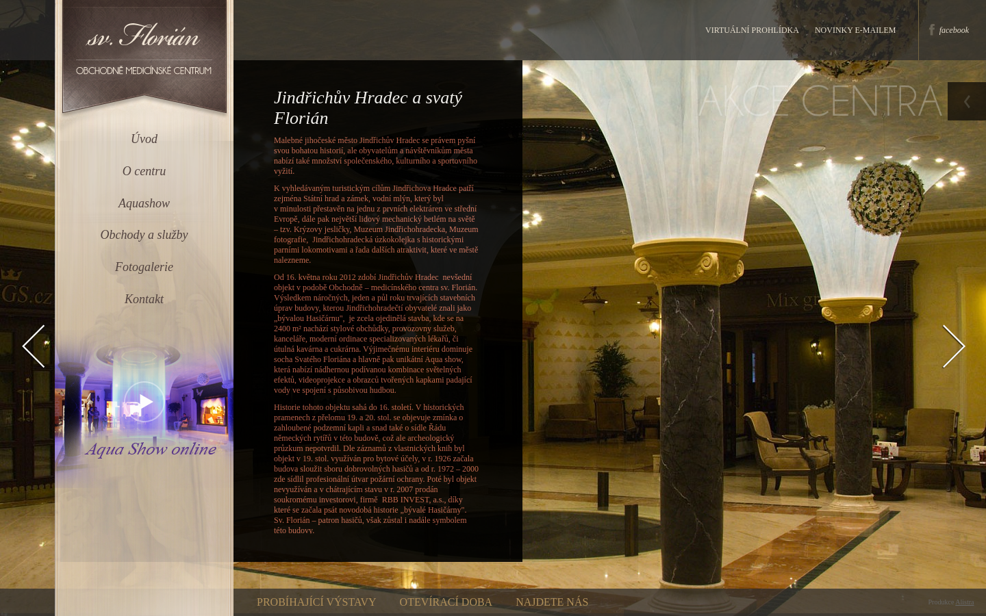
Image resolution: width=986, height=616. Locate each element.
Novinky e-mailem (855, 30)
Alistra (964, 602)
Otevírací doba (446, 602)
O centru (144, 171)
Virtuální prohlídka (752, 30)
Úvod (144, 139)
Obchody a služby (144, 235)
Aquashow (144, 203)
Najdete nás (552, 602)
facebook (954, 30)
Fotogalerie (144, 267)
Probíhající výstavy (317, 602)
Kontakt (144, 299)
